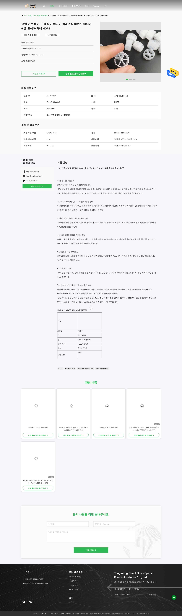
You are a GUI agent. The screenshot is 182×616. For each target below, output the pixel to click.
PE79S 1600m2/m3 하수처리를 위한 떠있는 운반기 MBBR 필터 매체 (38, 482)
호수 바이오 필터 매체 (85, 368)
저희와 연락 (39, 74)
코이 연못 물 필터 (102, 368)
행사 (87, 6)
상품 (29, 15)
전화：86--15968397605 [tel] (33, 579)
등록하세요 (153, 595)
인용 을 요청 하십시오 (76, 74)
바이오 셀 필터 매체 (40, 15)
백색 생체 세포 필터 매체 (109, 427)
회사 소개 (62, 6)
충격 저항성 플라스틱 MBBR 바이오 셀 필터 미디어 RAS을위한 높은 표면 (144, 429)
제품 (52, 6)
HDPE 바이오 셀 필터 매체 (38, 427)
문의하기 (76, 6)
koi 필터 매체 (70, 368)
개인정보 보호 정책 (40, 613)
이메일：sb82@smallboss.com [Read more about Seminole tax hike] (35, 583)
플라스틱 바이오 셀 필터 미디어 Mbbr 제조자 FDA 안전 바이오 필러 (73, 429)
